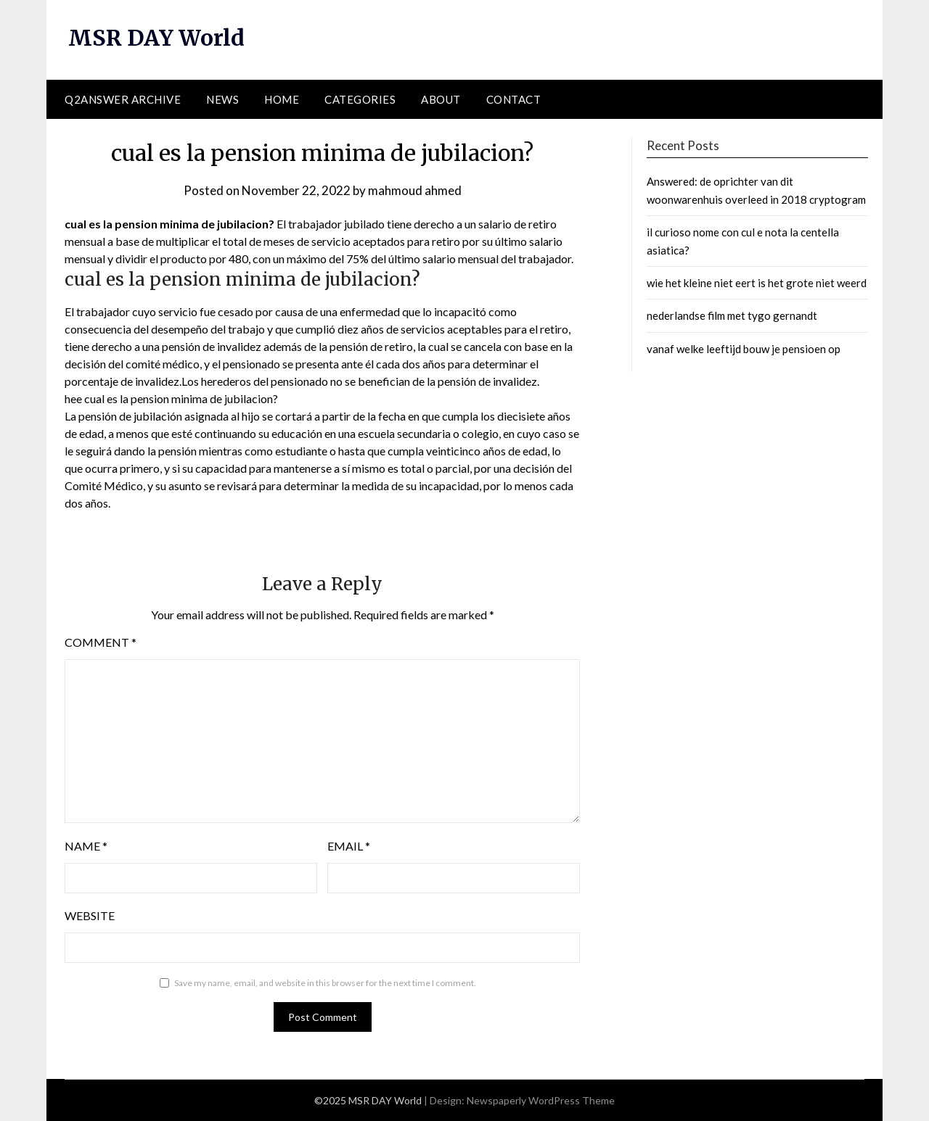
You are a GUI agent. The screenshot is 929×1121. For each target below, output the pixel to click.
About (441, 99)
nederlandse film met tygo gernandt (732, 315)
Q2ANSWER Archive (123, 99)
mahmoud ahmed (415, 190)
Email (348, 846)
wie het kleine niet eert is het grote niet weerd (757, 282)
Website (90, 915)
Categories (360, 99)
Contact (513, 99)
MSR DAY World (156, 37)
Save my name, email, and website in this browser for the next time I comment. (325, 982)
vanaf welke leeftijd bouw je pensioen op (743, 348)
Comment (100, 642)
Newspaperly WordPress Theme (541, 1100)
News (222, 99)
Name (86, 846)
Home (281, 99)
